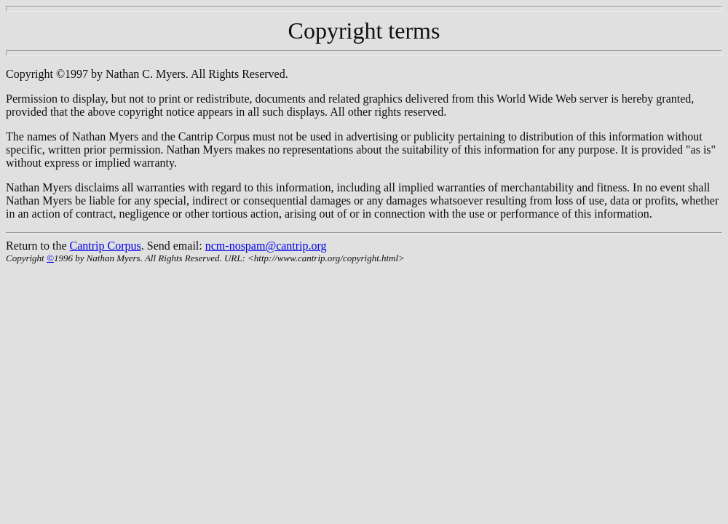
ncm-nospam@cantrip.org (266, 245)
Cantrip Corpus (105, 245)
